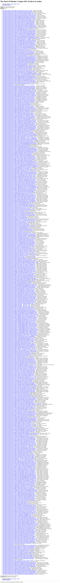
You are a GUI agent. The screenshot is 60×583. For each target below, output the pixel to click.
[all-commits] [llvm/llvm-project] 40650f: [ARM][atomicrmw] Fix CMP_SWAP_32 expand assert (20, 95)
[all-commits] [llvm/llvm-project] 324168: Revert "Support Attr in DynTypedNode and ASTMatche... (20, 490)
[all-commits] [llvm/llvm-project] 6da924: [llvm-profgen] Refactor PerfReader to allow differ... (19, 42)
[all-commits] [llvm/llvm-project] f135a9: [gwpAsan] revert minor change (15, 69)
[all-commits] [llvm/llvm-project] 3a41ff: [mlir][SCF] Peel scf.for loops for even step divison (19, 383)
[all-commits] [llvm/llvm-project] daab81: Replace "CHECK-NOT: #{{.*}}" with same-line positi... (20, 486)
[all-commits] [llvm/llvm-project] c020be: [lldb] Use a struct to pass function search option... (19, 341)
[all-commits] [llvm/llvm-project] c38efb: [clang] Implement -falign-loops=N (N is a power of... (19, 267)
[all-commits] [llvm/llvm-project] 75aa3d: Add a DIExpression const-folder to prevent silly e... (19, 436)
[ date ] (18, 578)
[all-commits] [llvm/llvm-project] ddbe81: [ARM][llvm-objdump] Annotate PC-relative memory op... (20, 299)
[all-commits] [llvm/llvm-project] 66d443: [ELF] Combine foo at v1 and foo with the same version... (20, 253)
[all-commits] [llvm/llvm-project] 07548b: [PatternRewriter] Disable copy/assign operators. (18, 152)
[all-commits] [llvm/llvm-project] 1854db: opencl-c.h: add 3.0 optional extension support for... (19, 184)
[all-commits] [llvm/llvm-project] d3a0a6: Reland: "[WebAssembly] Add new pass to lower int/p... (20, 444)
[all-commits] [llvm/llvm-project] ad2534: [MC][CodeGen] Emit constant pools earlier (18, 11)
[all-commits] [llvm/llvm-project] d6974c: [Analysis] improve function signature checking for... (19, 483)
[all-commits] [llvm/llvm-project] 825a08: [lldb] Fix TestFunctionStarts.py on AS (17, 342)
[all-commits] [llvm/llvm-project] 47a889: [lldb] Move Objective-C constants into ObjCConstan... (20, 345)
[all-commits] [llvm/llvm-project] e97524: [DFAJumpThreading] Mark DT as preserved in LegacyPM (20, 428)
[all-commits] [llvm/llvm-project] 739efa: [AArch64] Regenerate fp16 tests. (16, 237)
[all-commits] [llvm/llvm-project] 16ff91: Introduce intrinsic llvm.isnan (15, 501)
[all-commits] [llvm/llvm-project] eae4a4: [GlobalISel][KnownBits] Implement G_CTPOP (18, 340)
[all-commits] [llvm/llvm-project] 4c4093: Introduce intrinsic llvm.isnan (15, 503)
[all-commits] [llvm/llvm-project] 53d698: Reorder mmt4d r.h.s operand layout (16, 111)
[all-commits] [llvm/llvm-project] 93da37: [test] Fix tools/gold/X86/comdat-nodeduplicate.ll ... (19, 414)
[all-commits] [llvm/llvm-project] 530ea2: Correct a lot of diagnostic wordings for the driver (19, 98)
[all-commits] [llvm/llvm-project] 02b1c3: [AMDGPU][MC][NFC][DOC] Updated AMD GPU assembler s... (21, 37)
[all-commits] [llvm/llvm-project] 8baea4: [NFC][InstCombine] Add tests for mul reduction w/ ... (19, 470)
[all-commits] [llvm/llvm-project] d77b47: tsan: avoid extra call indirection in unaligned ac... (19, 212)
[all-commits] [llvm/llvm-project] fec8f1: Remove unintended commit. (15, 145)
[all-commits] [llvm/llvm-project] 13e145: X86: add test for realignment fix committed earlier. (19, 541)
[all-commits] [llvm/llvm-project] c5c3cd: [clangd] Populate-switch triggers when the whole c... (19, 493)
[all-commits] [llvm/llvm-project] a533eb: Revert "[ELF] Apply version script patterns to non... (19, 263)
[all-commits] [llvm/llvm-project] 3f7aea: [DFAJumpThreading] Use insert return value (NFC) (19, 429)
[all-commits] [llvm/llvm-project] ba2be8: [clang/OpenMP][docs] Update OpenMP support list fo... (20, 399)
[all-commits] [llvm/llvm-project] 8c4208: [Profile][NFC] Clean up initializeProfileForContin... (19, 565)
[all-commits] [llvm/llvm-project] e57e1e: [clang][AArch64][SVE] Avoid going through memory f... (20, 148)
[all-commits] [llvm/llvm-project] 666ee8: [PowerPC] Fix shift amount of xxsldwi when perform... (20, 15)
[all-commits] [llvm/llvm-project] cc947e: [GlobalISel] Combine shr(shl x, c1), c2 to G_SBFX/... (19, 233)
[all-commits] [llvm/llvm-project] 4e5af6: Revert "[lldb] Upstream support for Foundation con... (19, 533)
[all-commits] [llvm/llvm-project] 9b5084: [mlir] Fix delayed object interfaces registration (18, 557)
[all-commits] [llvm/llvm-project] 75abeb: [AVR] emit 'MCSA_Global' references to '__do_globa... (20, 376)
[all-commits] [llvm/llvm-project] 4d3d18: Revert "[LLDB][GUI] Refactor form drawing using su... (20, 313)
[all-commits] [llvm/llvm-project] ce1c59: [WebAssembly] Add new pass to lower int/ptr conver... (19, 442)
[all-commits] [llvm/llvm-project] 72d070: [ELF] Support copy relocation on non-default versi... (19, 264)
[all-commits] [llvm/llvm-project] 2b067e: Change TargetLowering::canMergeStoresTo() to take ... (20, 121)
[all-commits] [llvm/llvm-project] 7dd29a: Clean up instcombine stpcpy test (16, 416)
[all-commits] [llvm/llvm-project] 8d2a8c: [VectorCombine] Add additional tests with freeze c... (19, 270)
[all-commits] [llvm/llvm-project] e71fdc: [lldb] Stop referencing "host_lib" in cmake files (18, 427)
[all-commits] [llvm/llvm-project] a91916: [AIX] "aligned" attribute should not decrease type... (19, 534)
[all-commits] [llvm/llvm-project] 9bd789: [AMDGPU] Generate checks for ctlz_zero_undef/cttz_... (20, 318)
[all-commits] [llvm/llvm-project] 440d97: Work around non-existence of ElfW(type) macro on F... (20, 196)
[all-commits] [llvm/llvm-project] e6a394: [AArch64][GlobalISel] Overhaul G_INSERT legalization (20, 332)
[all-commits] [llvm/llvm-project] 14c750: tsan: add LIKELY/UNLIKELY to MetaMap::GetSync (19, 205)
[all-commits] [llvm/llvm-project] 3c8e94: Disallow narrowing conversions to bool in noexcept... (19, 99)
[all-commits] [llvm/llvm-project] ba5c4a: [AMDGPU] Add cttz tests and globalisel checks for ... (19, 316)
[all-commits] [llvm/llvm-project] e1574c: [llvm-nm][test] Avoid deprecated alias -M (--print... (19, 261)
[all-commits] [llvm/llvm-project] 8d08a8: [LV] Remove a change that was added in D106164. (19, 88)
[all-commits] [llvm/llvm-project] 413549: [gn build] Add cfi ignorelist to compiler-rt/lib (18, 12)
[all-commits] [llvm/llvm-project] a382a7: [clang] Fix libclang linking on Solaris (17, 82)
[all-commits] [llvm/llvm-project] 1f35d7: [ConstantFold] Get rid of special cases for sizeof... (19, 239)
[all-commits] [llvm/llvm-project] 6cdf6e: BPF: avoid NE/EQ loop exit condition (17, 569)
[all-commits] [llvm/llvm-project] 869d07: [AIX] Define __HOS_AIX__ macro (16, 305)
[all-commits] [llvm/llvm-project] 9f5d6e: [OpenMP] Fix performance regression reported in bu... (19, 504)
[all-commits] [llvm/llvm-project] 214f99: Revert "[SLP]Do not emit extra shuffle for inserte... (19, 22)
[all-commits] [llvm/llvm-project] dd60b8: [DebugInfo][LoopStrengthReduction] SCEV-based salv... (20, 17)
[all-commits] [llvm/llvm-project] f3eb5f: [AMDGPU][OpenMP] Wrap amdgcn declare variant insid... (20, 78)
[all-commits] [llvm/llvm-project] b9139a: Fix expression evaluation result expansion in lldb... (19, 46)
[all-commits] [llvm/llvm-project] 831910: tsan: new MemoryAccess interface (16, 210)
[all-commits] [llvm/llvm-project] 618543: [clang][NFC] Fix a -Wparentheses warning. (18, 168)
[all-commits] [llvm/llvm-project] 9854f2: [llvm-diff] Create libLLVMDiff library (17, 144)
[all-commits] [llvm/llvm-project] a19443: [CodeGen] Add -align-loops (15, 258)
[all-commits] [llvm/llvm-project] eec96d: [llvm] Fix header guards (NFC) (15, 54)
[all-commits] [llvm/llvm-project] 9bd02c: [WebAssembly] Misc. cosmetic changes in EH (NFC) (19, 292)
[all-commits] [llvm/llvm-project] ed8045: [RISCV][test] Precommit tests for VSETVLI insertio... (20, 333)
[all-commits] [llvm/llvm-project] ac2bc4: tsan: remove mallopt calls (14, 216)
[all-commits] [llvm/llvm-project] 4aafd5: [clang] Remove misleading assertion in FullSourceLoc (19, 310)
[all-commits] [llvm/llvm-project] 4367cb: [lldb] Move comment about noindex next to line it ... (19, 423)
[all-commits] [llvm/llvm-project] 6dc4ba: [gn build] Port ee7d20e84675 (15, 63)
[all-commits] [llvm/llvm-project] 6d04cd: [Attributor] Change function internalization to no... (19, 346)
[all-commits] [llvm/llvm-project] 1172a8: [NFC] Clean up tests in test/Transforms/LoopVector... (19, 31)
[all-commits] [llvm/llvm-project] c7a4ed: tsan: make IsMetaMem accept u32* (16, 226)
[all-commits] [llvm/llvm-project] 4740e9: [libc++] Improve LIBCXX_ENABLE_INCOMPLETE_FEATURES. (22, 74)
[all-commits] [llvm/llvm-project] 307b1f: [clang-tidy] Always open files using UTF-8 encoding (19, 134)
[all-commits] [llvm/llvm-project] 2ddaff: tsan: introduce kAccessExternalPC (16, 223)
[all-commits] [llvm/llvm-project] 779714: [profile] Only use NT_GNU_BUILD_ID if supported (19, 81)
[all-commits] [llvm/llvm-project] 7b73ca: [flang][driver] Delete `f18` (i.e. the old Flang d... (18, 132)
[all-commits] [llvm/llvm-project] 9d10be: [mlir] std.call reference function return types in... (18, 302)
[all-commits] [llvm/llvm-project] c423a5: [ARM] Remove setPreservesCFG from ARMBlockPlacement (21, 187)
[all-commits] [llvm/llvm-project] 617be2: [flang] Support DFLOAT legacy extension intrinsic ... (19, 449)
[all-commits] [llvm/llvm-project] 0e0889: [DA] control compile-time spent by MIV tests (18, 141)
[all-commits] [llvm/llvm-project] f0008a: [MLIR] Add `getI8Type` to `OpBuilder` (17, 39)
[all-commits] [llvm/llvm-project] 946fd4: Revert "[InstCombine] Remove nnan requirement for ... (20, 361)
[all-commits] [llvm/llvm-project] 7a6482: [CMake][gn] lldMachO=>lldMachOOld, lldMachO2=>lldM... (21, 262)
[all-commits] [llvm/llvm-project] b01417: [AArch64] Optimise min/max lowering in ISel (18, 300)
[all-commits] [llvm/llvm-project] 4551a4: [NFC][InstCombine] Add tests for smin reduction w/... (19, 472)
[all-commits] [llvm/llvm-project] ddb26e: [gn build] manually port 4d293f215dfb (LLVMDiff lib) (20, 425)
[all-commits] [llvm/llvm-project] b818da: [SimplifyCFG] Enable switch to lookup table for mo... (19, 162)
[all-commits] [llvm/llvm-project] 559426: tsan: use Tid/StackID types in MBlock (17, 213)
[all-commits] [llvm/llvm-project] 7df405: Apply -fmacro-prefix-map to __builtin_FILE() (18, 445)
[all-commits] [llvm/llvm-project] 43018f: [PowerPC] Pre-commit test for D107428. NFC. (18, 14)
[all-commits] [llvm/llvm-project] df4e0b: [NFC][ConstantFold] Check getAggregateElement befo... (20, 531)
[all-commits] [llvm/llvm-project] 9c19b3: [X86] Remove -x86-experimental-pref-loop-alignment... (20, 260)
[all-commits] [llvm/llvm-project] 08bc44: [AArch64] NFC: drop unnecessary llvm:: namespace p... (20, 178)
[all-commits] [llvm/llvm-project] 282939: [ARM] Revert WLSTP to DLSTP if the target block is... (20, 186)
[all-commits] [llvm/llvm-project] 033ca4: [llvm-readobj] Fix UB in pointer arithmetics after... (19, 551)
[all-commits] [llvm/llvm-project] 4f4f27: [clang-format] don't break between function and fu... (19, 358)
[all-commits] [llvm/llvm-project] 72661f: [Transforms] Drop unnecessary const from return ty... (19, 56)
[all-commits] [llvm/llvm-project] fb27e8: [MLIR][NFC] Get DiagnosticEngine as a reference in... (20, 480)
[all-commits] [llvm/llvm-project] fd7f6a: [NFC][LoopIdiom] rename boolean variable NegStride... (20, 563)
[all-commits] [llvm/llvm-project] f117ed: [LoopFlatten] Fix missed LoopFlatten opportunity (19, 481)
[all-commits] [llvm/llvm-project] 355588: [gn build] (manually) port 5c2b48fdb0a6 (17, 421)
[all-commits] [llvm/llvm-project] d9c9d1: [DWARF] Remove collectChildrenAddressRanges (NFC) (20, 59)
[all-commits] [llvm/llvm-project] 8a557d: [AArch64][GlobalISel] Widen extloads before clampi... (20, 330)
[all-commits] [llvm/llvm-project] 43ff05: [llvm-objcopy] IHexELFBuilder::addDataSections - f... (19, 517)
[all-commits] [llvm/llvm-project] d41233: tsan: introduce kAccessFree (15, 222)
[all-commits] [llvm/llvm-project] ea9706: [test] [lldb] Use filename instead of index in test (18, 240)
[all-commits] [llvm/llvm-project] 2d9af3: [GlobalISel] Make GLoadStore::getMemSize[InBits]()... (20, 120)
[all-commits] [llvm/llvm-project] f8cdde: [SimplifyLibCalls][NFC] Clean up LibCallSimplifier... (19, 571)
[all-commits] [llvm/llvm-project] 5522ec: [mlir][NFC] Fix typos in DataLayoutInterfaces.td (19, 574)
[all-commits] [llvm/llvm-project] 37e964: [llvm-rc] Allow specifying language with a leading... (19, 371)
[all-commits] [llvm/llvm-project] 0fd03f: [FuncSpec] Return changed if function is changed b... (19, 159)
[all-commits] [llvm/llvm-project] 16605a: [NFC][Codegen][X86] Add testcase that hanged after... (20, 478)
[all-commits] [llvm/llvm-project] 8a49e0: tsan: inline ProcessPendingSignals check (17, 202)
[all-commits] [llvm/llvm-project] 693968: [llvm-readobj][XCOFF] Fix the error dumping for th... (19, 242)
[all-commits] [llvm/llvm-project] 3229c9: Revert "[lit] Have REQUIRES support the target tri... (19, 441)
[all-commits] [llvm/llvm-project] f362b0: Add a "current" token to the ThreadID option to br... (19, 47)
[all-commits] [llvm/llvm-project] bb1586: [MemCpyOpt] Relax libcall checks (16, 432)
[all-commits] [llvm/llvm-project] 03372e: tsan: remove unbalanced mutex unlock (17, 208)
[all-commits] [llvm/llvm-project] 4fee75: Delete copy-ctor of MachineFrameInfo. (17, 119)
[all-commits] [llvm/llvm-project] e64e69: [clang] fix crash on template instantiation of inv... (19, 375)
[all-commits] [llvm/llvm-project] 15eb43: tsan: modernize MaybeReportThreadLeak (17, 228)
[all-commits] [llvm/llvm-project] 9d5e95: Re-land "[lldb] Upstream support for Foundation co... (19, 344)
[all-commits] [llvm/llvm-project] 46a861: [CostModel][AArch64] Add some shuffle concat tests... (20, 91)
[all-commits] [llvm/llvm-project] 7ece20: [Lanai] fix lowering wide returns (16, 500)
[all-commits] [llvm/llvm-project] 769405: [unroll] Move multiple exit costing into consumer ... (19, 455)
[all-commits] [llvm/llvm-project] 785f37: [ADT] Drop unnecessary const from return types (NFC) (20, 55)
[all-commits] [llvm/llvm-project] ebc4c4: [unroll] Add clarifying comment (16, 453)
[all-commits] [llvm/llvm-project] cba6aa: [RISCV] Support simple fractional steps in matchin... (19, 277)
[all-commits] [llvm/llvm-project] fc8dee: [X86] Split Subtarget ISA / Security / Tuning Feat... (19, 521)
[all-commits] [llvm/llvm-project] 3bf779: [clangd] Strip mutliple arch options (16, 567)
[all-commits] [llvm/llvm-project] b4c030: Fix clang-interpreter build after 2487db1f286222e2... (19, 336)
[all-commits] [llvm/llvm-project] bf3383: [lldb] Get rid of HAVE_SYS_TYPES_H (17, 424)
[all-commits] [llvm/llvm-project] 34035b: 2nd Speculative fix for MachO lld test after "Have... (19, 440)
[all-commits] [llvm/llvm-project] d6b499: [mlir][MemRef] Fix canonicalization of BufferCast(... (19, 110)
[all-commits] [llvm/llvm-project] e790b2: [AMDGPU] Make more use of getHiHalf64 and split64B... (20, 317)
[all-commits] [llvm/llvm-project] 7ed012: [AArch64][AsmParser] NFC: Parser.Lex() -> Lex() (19, 174)
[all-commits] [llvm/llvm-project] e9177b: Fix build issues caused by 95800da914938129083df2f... (20, 33)
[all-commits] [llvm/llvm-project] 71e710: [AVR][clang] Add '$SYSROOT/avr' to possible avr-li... (20, 378)
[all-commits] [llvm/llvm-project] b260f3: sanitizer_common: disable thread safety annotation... (19, 198)
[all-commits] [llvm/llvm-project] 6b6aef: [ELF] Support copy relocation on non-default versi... (19, 265)
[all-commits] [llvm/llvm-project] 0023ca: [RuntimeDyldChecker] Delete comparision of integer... (20, 66)
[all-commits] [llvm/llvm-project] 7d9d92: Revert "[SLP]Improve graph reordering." (17, 19)
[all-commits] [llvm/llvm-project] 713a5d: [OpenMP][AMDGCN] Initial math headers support (19, 77)
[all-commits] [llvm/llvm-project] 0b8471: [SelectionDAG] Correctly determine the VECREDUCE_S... (20, 278)
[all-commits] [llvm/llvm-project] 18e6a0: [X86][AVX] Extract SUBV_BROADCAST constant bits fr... (21, 524)
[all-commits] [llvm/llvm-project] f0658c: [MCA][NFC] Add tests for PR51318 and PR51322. (19, 124)
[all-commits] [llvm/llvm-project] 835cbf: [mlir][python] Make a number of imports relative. (19, 530)
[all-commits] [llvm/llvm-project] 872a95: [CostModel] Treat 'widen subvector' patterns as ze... (19, 513)
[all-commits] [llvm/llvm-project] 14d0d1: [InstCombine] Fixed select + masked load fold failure (19, 236)
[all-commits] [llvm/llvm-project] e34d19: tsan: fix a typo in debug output (15, 217)
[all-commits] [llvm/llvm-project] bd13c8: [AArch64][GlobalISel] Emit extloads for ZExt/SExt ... (19, 323)
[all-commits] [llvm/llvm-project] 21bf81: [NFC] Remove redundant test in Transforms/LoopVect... (20, 30)
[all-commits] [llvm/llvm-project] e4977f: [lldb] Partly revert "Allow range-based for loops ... (19, 461)
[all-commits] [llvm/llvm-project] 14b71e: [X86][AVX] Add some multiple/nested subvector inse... (20, 520)
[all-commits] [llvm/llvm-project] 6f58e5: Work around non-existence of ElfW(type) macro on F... (20, 197)
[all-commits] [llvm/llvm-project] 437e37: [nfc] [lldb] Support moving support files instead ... (19, 241)
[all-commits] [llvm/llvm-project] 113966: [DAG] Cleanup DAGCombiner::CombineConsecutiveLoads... (21, 519)
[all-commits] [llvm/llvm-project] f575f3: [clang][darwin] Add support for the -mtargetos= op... (19, 113)
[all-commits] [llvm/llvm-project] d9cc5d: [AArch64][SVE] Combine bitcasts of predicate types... (20, 147)
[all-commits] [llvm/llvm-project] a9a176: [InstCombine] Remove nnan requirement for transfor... (20, 362)
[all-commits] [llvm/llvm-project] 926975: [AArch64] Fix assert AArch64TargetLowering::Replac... (20, 90)
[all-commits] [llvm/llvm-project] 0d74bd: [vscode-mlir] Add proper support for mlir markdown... (20, 465)
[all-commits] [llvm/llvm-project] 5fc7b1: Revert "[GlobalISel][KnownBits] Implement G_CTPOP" (20, 339)
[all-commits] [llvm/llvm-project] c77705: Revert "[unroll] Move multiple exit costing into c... (19, 431)
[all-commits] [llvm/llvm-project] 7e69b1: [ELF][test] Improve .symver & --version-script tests (19, 255)
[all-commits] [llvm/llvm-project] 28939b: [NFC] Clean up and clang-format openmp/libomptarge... (20, 506)
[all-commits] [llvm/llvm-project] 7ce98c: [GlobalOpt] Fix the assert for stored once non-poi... (19, 507)
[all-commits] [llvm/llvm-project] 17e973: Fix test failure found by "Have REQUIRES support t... (20, 438)
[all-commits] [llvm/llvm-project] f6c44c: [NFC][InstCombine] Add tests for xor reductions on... (19, 469)
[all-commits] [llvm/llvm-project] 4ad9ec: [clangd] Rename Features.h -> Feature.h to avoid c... (19, 488)
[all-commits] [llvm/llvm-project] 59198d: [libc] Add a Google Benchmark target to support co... (19, 286)
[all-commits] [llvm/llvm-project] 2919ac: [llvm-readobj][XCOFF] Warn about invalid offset (19, 244)
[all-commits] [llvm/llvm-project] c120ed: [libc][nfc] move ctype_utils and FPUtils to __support (19, 70)
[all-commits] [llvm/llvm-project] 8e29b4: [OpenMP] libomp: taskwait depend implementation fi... (20, 127)
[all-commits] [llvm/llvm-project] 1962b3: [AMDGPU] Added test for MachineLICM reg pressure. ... (20, 528)
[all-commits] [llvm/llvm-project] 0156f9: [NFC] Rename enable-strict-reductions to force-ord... (19, 29)
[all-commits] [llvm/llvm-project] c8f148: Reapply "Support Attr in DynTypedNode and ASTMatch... (20, 491)
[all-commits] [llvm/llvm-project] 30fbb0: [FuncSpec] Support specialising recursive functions (19, 93)
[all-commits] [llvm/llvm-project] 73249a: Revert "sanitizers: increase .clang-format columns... (19, 209)
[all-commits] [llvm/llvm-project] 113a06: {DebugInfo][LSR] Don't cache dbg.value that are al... (19, 18)
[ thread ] (11, 578)
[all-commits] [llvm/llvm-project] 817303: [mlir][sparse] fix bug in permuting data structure (18, 102)
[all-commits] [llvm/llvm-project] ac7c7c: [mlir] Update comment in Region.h (16, 394)
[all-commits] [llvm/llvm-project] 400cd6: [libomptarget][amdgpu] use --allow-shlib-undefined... (19, 201)
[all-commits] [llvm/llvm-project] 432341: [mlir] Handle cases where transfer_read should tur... (19, 94)
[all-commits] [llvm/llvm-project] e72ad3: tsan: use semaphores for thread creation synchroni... (19, 214)
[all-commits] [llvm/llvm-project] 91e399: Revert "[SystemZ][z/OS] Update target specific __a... (19, 247)
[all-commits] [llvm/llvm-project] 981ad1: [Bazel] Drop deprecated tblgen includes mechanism (19, 280)
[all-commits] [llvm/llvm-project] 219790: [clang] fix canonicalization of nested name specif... (19, 374)
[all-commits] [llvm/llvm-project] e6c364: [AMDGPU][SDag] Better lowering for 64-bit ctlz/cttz (19, 320)
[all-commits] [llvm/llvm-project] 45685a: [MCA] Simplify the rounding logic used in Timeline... (19, 126)
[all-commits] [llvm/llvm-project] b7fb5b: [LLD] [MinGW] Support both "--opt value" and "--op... (20, 368)
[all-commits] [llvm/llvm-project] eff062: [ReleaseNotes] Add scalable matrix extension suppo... (19, 176)
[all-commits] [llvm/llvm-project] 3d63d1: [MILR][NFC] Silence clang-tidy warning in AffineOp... (20, 545)
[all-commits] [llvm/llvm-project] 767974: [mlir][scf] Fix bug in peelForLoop (16, 385)
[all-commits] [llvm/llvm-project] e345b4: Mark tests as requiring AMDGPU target (17, 75)
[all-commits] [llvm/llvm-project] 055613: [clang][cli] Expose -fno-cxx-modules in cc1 (18, 308)
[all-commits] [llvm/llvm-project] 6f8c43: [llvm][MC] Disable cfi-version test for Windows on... (19, 194)
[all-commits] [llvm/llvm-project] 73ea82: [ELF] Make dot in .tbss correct (15, 254)
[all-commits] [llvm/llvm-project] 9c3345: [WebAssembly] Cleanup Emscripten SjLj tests (18, 295)
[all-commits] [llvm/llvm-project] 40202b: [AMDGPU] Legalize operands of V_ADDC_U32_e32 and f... (21, 314)
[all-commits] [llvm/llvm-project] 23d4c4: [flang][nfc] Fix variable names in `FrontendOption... (19, 129)
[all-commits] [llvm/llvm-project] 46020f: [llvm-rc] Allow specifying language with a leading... (19, 369)
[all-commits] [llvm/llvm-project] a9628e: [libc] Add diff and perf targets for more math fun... (19, 291)
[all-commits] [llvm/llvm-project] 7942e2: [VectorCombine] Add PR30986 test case (17, 514)
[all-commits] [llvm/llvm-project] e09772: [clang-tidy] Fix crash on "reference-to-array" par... (19, 560)
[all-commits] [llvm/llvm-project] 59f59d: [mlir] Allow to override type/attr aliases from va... (19, 558)
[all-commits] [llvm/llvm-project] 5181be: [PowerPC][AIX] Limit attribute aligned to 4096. (18, 496)
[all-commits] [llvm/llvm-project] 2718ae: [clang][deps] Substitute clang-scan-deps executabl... (19, 309)
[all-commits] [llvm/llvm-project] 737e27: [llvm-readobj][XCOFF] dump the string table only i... (19, 243)
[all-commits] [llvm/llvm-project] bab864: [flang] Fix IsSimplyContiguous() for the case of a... (19, 447)
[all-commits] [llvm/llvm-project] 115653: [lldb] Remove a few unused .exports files (17, 426)
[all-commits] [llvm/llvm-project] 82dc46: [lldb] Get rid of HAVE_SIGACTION (17, 422)
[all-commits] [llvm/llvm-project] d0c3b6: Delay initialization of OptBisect (16, 363)
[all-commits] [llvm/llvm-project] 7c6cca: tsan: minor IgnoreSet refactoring (16, 203)
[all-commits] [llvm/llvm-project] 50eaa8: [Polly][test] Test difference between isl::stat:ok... (18, 400)
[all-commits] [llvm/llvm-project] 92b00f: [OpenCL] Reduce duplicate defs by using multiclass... (19, 536)
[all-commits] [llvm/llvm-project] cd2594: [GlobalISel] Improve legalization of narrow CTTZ (19, 321)
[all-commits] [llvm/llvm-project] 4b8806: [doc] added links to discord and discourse (17, 153)
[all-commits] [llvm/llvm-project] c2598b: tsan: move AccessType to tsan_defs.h (17, 224)
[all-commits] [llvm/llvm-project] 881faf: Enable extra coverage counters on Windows (18, 380)
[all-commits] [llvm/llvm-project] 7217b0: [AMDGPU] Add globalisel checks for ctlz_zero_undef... (20, 319)
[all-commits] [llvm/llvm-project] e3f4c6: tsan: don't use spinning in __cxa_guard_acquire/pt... (19, 221)
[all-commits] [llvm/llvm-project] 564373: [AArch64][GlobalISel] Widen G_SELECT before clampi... (20, 324)
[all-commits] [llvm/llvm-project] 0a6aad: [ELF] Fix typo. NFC (14, 256)
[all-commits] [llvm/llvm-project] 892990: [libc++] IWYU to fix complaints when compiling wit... (20, 458)
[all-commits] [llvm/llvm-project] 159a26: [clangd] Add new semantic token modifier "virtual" (19, 250)
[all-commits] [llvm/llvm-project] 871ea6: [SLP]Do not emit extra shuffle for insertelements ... (19, 21)
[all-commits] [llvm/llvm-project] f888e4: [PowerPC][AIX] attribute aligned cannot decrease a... (19, 497)
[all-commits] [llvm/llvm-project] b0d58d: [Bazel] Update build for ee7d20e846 (16, 279)
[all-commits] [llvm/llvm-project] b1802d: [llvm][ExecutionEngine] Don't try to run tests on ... (19, 193)
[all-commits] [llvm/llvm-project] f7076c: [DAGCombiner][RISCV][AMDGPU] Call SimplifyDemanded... (21, 165)
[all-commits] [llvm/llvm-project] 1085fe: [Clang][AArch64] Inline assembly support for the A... (19, 117)
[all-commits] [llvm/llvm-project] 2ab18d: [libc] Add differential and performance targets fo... (19, 290)
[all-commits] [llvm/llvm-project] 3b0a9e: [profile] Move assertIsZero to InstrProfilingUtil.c (19, 547)
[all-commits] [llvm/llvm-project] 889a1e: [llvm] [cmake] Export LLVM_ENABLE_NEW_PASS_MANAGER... (22, 404)
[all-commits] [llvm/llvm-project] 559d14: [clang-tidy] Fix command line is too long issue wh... (19, 234)
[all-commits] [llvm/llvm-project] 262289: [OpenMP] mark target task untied (16, 561)
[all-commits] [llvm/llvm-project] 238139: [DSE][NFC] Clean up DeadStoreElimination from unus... (20, 570)
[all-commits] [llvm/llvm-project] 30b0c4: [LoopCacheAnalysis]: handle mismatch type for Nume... (20, 150)
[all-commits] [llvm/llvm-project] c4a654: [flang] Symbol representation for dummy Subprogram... (20, 448)
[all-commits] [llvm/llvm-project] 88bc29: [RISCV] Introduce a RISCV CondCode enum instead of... (20, 172)
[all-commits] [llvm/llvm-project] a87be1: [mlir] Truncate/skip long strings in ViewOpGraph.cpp (19, 387)
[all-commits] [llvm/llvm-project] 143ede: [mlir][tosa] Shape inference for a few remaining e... (19, 83)
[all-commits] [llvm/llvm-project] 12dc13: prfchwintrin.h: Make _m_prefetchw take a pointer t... (19, 289)
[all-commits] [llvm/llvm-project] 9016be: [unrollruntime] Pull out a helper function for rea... (19, 454)
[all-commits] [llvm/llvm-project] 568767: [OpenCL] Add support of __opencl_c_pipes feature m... (20, 137)
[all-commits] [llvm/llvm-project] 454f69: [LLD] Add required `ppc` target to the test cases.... (19, 510)
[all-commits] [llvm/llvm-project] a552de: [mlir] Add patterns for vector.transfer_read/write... (19, 115)
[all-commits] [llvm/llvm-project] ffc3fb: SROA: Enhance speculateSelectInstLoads (17, 154)
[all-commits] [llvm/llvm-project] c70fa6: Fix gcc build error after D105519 (16, 435)
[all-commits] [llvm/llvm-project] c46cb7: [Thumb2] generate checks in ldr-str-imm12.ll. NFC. (19, 526)
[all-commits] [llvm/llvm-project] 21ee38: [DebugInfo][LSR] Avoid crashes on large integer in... (19, 16)
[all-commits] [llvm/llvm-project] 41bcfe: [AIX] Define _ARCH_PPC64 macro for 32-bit (18, 306)
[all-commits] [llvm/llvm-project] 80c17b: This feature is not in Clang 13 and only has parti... (19, 97)
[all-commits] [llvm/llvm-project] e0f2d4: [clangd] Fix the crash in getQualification (17, 354)
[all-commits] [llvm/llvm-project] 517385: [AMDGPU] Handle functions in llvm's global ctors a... (20, 464)
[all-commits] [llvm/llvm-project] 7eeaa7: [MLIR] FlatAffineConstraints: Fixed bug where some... (20, 364)
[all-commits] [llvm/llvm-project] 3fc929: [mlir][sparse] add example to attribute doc (17, 104)
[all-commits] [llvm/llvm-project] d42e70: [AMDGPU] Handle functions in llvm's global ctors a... (20, 462)
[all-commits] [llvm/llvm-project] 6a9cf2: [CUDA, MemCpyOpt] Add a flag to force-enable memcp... (20, 138)
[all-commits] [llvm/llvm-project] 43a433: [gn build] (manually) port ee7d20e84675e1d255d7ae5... (20, 257)
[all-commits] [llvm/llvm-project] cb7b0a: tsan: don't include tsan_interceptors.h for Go (18, 230)
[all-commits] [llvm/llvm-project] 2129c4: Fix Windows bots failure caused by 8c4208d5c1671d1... (20, 566)
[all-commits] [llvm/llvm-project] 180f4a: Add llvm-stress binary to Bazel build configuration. (19, 182)
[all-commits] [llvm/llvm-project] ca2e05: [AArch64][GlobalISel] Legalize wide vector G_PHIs (19, 327)
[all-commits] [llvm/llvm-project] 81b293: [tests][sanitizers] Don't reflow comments (17, 552)
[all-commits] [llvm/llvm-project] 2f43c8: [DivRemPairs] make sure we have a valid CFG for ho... (20, 482)
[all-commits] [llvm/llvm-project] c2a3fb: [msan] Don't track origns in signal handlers (17, 555)
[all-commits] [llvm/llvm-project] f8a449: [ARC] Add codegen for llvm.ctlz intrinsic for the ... (19, 538)
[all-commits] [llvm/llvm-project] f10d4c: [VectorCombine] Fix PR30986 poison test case (18, 515)
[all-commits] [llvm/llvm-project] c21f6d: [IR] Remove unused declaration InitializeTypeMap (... (19, 58)
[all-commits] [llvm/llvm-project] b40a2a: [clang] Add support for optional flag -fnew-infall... (19, 71)
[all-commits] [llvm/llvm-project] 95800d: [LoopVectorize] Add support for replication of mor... (19, 32)
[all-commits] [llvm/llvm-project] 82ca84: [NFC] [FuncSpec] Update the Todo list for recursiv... (19, 156)
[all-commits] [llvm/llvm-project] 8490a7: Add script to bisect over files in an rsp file (17, 10)
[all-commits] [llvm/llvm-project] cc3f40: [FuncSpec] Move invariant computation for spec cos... (19, 157)
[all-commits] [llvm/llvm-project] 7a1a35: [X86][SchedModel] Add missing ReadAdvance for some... (20, 125)
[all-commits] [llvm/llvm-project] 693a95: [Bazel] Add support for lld (15, 281)
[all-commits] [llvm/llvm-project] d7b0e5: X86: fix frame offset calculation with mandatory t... (19, 540)
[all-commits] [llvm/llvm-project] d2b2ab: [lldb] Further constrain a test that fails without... (18, 112)
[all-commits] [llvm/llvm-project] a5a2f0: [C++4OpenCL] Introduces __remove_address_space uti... (20, 350)
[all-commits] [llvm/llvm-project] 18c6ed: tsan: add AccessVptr (14, 211)
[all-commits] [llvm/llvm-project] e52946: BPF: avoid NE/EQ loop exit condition (17, 568)
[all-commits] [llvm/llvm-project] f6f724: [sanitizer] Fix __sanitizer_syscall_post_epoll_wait (19, 548)
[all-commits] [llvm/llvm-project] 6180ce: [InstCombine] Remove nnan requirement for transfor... (20, 360)
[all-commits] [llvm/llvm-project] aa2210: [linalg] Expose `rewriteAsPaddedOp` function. (18, 114)
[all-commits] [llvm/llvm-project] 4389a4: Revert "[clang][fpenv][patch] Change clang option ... (19, 564)
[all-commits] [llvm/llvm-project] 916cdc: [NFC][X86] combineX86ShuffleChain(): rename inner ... (20, 477)
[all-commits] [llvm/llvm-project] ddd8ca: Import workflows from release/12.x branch (17, 160)
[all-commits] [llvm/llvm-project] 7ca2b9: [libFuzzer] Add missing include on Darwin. (18, 381)
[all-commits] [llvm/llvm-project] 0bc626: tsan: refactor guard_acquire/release (16, 220)
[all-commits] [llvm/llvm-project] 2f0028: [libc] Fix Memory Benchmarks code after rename (19, 123)
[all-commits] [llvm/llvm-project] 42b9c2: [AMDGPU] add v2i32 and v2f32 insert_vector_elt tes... (20, 525)
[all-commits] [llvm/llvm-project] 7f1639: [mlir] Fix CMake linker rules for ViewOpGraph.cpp (19, 389)
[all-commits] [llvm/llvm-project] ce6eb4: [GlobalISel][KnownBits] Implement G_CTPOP (18, 338)
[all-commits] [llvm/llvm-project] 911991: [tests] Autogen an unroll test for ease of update (18, 457)
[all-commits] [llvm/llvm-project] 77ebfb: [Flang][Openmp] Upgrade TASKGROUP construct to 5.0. (20, 151)
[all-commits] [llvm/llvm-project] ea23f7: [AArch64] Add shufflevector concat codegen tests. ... (19, 92)
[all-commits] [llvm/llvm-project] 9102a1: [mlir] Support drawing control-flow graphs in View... (19, 390)
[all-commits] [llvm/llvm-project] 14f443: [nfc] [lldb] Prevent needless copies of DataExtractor (19, 307)
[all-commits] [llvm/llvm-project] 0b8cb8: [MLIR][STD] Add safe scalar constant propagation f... (19, 398)
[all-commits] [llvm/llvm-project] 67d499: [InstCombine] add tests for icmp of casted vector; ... (19, 484)
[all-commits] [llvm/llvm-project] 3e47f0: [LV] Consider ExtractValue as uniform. (17, 89)
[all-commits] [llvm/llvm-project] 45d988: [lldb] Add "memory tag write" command (17, 192)
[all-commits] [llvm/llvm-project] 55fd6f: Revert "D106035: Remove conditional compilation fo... (20, 418)
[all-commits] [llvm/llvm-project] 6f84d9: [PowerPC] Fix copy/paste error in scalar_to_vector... (19, 51)
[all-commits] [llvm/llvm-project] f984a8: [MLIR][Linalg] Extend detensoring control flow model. (20, 351)
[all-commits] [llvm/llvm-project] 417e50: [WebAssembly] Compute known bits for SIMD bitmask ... (20, 539)
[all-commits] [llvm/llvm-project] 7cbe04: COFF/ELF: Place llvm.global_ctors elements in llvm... (20, 249)
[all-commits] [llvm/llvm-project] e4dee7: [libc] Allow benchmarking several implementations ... (19, 287)
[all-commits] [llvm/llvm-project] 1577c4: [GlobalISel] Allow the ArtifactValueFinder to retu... (19, 118)
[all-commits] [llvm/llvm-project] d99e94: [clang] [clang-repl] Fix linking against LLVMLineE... (19, 403)
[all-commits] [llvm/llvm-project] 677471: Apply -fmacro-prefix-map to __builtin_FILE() (18, 446)
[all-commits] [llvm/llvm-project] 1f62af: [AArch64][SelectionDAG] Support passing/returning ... (20, 238)
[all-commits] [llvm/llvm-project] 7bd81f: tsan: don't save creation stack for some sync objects (19, 206)
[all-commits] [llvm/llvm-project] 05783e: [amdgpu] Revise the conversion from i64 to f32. (18, 27)
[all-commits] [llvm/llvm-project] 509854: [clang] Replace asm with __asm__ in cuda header (19, 335)
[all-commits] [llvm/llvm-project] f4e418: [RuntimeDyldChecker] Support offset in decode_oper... (20, 65)
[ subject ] (15, 578)
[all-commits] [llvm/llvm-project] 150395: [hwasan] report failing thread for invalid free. (18, 276)
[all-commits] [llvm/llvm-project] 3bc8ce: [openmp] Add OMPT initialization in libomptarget (19, 61)
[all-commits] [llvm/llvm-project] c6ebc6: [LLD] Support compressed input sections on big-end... (19, 509)
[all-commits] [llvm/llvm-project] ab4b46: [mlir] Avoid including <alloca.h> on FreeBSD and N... (20, 200)
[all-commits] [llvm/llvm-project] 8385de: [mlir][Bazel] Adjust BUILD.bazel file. (17, 109)
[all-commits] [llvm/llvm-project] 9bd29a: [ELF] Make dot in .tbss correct (15, 251)
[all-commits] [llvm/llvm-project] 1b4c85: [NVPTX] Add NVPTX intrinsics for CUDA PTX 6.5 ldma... (21, 139)
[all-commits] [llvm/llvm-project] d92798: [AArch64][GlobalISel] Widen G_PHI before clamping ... (20, 326)
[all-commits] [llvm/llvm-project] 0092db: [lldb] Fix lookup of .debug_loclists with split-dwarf (19, 353)
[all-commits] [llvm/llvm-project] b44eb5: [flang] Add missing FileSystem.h (16, 392)
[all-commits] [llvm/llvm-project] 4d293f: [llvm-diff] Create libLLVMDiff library (17, 146)
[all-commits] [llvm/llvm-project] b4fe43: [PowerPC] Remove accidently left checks (17, 50)
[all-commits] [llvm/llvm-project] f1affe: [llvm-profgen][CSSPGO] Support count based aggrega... (20, 44)
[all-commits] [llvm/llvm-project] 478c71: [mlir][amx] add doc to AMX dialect (16, 105)
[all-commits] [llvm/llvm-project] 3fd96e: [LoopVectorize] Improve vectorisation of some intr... (19, 35)
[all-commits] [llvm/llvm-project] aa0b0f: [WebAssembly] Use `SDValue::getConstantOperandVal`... (20, 294)
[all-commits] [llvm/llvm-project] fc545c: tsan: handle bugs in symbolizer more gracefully (18, 229)
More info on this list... (7, 579)
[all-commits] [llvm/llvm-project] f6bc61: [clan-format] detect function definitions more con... (19, 359)
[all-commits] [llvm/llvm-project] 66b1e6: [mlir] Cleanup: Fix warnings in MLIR (17, 396)
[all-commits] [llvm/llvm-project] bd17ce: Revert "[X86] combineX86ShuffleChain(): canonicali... (20, 143)
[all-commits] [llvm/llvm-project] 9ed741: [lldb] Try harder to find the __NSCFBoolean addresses (20, 38)
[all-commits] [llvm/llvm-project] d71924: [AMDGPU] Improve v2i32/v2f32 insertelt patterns (19, 527)
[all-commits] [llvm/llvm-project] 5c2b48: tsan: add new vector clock (15, 207)
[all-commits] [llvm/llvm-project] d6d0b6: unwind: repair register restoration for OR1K (18, 487)
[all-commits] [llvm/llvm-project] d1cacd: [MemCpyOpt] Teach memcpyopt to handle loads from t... (20, 26)
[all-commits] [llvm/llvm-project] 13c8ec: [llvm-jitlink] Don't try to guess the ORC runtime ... (19, 62)
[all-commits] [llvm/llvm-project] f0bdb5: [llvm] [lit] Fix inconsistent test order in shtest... (18, 406)
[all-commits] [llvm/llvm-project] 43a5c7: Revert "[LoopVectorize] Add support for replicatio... (19, 34)
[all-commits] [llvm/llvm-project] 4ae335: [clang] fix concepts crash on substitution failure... (19, 373)
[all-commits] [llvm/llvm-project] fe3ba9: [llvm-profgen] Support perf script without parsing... (19, 43)
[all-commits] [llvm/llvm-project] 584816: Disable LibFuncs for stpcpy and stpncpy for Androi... (19, 415)
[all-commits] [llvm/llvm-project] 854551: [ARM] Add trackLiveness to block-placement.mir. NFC (20, 185)
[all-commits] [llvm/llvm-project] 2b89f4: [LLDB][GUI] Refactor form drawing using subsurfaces (20, 434)
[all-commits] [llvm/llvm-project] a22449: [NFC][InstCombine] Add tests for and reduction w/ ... (19, 473)
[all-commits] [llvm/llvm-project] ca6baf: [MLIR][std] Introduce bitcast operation (17, 283)
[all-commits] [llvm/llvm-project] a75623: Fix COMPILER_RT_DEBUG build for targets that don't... (20, 181)
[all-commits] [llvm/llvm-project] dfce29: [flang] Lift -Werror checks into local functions (18, 140)
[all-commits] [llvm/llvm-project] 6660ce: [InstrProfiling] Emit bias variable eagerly (17, 451)
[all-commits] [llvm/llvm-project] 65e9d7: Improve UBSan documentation (15, 410)
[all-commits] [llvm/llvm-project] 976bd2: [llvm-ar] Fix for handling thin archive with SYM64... (19, 298)
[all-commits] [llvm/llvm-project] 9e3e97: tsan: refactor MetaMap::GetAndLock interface (18, 204)
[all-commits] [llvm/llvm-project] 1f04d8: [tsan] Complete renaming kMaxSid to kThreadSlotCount (20, 142)
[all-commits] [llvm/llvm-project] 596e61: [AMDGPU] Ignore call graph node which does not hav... (20, 366)
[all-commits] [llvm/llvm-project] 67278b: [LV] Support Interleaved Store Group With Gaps (19, 36)
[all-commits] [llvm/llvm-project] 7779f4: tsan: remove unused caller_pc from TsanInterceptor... (19, 215)
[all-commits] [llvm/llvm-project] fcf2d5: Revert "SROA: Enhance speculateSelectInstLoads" (19, 155)
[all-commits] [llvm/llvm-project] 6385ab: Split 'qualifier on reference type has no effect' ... (18, 365)
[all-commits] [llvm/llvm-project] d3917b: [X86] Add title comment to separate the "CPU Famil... (20, 518)
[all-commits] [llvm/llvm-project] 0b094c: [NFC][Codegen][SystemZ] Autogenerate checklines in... (20, 475)
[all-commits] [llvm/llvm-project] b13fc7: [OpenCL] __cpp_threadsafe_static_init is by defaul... (19, 349)
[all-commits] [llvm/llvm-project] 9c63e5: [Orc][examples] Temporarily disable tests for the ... (19, 529)
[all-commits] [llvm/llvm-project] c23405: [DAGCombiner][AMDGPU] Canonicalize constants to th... (20, 164)
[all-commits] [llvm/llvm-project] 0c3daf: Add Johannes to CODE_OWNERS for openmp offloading (20, 334)
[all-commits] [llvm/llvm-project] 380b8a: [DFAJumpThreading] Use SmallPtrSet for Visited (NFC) (20, 430)
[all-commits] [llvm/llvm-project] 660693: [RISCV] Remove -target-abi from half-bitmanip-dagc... (20, 173)
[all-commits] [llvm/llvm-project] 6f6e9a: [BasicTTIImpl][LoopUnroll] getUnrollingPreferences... (20, 474)
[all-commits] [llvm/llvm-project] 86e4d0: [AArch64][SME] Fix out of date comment (17, 177)
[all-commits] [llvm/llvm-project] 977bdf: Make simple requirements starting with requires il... (19, 96)
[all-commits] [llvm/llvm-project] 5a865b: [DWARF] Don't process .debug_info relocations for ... (19, 116)
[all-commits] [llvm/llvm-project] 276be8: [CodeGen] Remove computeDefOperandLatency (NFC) (20, 57)
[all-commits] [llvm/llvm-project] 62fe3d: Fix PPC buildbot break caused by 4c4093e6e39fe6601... (20, 419)
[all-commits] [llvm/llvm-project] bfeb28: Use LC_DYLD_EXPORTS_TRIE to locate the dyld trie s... (20, 48)
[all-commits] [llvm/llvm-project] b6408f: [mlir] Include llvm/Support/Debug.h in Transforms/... (19, 391)
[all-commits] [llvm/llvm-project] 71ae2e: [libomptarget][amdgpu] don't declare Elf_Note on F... (19, 199)
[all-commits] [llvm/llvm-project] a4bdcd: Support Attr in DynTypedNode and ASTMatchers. (19, 489)
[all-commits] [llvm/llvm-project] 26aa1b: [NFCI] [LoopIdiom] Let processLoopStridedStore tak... (20, 562)
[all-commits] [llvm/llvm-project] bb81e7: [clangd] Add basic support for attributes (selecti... (19, 492)
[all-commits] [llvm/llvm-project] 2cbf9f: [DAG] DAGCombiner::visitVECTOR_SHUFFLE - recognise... (21, 523)
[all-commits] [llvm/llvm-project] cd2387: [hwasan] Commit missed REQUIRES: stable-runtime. (19, 275)
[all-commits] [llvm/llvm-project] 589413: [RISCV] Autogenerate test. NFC (16, 170)
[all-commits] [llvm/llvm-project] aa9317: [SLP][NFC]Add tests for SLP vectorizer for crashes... (19, 20)
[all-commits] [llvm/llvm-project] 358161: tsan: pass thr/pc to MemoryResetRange (17, 232)
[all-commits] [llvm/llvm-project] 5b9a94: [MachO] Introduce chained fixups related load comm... (20, 195)
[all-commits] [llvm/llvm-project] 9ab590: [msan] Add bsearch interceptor (15, 553)
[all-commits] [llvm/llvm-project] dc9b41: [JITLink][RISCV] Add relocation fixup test (18, 67)
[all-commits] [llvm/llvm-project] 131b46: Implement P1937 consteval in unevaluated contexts (19, 100)
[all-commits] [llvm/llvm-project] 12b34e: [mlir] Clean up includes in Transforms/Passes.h (18, 395)
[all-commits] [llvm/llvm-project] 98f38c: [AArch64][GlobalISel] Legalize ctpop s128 (18, 337)
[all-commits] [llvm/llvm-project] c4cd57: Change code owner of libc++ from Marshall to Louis (19, 367)
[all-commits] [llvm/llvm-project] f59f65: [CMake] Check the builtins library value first (18, 452)
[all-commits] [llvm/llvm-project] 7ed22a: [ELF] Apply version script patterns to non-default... (19, 252)
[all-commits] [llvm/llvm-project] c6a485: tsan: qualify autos (13, 231)
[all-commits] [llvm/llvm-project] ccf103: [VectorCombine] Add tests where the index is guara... (19, 269)
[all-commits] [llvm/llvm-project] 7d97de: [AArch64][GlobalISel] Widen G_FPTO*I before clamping (20, 325)
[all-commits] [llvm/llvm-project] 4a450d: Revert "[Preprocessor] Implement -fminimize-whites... (20, 542)
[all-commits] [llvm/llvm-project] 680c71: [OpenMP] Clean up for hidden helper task (17, 505)
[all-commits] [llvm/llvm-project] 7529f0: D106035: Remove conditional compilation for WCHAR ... (20, 417)
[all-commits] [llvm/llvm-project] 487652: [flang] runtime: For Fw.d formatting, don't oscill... (19, 450)
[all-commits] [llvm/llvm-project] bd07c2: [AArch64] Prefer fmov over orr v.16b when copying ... (20, 188)
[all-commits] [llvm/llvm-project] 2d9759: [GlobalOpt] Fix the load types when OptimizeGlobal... (20, 508)
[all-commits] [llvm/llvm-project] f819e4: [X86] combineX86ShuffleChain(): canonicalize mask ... (20, 476)
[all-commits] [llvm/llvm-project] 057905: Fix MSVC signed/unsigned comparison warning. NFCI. (20, 512)
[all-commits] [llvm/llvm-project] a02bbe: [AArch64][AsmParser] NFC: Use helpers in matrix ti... (20, 175)
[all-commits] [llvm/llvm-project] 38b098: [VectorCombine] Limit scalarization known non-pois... (20, 271)
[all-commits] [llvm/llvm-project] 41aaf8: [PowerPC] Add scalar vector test (16, 49)
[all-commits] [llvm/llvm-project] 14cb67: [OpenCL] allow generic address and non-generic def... (19, 183)
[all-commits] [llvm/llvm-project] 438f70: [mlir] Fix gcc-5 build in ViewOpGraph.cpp (17, 393)
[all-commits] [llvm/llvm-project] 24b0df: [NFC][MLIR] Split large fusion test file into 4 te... (19, 535)
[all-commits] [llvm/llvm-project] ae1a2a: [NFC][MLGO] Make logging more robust (17, 409)
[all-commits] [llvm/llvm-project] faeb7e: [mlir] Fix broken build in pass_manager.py (17, 388)
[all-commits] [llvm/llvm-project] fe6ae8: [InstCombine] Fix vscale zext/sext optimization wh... (19, 87)
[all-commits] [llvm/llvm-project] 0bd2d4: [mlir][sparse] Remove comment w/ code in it (18, 288)
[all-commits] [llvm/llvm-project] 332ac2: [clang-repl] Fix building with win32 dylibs (17, 372)
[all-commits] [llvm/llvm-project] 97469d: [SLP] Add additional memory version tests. (18, 272)
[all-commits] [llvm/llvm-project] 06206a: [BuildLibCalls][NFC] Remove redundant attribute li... (19, 572)
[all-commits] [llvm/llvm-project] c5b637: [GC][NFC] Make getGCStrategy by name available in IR (20, 397)
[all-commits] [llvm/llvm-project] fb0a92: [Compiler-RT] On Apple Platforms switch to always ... (19, 180)
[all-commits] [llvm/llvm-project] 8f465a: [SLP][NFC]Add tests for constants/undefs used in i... (19, 23)
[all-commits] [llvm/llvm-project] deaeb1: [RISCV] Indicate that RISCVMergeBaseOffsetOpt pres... (20, 161)
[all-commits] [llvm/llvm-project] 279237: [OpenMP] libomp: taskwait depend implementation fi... (20, 128)
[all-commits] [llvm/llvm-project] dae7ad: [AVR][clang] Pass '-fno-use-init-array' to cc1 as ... (19, 377)
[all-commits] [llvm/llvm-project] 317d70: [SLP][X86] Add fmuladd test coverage (17, 516)
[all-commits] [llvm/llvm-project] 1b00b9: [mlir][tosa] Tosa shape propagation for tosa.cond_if (19, 86)
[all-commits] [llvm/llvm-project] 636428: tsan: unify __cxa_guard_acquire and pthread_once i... (19, 219)
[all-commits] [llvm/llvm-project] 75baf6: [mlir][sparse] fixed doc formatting (16, 103)
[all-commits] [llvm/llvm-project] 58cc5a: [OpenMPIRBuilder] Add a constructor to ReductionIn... (20, 40)
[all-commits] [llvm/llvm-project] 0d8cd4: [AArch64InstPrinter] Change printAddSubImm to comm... (20, 312)
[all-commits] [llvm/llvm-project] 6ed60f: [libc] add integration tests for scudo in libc (17, 68)
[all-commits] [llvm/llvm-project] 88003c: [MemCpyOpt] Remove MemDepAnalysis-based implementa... (21, 433)
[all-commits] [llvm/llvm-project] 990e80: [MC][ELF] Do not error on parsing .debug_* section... (19, 511)
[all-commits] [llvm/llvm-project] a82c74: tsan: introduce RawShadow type (16, 227)
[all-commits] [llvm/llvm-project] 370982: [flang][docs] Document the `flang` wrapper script (19, 133)
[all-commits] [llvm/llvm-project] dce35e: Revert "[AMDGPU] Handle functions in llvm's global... (20, 463)
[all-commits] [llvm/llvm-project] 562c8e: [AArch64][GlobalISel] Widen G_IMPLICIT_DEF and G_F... (21, 331)
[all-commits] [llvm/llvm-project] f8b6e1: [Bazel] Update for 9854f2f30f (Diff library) (18, 282)
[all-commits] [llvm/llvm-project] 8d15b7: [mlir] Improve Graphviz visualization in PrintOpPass (19, 386)
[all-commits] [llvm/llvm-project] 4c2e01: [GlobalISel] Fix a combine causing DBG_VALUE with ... (20, 122)
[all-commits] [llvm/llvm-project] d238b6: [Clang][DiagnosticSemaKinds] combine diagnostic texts (20, 420)
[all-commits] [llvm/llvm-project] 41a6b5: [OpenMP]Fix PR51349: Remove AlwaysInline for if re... (20, 347)
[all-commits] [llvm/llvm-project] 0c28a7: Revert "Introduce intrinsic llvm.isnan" (17, 502)
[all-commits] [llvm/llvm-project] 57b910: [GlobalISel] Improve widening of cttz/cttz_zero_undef (20, 322)
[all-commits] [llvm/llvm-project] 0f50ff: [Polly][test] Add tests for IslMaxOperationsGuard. (19, 401)
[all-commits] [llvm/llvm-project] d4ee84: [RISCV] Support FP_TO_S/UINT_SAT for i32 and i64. (20, 169)
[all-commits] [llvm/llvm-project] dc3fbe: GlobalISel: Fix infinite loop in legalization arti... (18, 79)
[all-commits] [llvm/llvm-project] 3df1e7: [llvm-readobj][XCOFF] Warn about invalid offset (19, 554)
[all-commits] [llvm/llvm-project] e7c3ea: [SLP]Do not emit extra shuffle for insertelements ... (19, 24)
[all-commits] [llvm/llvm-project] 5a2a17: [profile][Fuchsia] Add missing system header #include (19, 468)
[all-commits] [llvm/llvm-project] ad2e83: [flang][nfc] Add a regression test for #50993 (18, 130)
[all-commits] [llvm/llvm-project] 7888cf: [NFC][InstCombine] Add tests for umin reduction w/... (19, 471)
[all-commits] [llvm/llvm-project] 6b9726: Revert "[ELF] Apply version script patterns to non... (19, 266)
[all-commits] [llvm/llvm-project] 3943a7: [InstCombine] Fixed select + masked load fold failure (19, 235)
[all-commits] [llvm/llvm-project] (8, 84)
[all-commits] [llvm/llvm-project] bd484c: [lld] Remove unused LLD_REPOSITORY (17, 259)
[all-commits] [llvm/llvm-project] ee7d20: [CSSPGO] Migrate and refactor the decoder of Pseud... (20, 297)
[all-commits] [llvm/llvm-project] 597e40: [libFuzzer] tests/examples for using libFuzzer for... (19, 357)
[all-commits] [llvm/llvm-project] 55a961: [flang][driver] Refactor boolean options (17, 131)
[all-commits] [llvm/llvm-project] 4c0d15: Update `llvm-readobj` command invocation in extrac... (20, 407)
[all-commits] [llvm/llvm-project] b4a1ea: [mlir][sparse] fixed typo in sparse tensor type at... (19, 106)
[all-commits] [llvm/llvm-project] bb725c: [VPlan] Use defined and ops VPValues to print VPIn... (19, 268)
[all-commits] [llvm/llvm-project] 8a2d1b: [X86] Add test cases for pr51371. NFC (17, 167)
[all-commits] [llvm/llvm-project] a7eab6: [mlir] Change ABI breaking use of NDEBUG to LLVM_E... (20, 573)
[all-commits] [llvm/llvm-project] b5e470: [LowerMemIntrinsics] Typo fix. (16, 28)
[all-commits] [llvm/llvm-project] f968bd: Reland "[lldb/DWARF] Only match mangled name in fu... (20, 311)
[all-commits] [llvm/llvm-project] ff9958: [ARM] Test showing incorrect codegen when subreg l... (20, 189)
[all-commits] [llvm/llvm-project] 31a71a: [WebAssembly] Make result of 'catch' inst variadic (19, 293)
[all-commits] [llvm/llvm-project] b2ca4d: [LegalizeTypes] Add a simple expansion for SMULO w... (20, 166)
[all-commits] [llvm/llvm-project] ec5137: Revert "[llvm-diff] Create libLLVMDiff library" (18, 379)
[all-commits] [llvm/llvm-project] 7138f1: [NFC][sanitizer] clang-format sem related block (18, 556)
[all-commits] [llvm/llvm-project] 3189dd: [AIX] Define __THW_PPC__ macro (16, 304)
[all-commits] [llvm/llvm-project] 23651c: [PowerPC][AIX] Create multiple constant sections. (19, 498)
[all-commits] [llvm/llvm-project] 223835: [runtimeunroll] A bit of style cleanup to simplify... (19, 456)
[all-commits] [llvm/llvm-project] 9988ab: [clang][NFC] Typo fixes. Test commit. (17, 348)
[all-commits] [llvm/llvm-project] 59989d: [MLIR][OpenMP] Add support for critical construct (19, 60)
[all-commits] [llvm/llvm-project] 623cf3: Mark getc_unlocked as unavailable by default (18, 485)
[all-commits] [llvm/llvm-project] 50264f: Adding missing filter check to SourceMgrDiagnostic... (19, 76)
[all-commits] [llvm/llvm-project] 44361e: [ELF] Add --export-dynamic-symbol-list (17, 248)
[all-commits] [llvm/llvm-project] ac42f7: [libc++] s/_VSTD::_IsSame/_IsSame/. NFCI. (18, 459)
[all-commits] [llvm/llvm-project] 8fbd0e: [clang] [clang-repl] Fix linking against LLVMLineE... (19, 405)
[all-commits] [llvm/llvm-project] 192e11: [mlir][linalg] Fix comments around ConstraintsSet (19, 382)
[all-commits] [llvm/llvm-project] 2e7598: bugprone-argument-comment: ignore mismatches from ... (20, 284)
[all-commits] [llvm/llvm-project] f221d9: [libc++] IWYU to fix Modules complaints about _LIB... (20, 460)
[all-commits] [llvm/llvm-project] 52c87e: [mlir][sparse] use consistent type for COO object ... (19, 101)
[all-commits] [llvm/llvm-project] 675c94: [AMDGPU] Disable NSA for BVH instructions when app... (20, 149)
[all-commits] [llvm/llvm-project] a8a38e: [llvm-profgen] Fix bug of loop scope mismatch (18, 45)
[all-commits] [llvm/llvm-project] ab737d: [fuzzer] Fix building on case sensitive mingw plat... (19, 370)
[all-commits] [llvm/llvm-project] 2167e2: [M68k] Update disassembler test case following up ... (19, 408)
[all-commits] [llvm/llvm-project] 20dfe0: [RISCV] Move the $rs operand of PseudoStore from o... (20, 171)
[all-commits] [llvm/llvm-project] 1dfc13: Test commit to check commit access (16, 352)
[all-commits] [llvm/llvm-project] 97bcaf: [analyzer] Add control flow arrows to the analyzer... (19, 546)
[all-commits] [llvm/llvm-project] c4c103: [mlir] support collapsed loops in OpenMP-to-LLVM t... (20, 41)
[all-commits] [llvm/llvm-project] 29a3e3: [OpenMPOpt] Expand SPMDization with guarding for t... (20, 285)
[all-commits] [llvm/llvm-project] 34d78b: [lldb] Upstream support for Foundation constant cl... (19, 343)
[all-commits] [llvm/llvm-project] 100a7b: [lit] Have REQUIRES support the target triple (18, 437)
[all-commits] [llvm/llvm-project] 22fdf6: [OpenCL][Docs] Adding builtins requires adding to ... (19, 537)
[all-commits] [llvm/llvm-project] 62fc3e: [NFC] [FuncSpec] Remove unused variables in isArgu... (20, 158)
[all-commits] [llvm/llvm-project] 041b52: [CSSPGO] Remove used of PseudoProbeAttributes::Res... (20, 73)
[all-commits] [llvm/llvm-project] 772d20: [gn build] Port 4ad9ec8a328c (15, 64)
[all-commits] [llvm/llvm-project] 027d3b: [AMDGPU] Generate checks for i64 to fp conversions (19, 315)
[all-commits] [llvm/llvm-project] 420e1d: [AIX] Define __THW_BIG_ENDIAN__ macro (18, 303)
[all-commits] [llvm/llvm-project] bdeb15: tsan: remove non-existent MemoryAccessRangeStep (19, 225)
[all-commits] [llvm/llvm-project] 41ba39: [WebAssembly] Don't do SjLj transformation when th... (20, 296)
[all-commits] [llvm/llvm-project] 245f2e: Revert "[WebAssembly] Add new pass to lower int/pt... (20, 443)
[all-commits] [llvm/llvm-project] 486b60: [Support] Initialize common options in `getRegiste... (19, 532)
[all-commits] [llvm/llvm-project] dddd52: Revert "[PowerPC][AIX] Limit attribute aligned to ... (19, 499)
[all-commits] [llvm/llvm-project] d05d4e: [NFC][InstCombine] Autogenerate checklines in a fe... (19, 479)
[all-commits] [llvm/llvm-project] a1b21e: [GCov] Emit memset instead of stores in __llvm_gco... (20, 13)
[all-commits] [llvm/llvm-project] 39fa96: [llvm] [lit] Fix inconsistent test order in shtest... (18, 402)
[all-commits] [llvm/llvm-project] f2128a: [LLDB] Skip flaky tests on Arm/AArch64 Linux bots (19, 413)
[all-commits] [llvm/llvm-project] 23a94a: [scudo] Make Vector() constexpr (16, 355)
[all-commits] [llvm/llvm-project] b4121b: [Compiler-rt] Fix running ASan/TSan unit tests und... (19, 179)
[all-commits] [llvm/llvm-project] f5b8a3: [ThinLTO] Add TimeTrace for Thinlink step (18, 72)
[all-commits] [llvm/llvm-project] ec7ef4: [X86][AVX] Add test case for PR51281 (17, 543)
